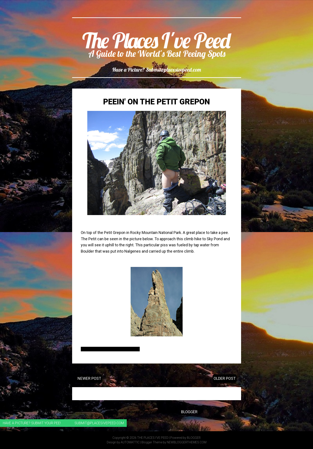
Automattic (130, 442)
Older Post (225, 378)
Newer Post (89, 378)
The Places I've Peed (152, 437)
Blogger (189, 412)
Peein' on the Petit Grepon (156, 101)
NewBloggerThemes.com (186, 442)
